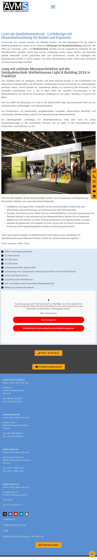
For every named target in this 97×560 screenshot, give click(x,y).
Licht (38, 105)
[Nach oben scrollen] (92, 554)
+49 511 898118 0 (15, 471)
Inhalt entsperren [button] (48, 323)
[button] (53, 6)
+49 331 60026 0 (14, 401)
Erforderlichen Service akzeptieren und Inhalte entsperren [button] (48, 331)
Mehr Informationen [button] (48, 316)
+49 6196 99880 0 (15, 436)
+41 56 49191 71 (14, 508)
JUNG (13, 105)
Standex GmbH (48, 45)
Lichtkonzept (23, 109)
